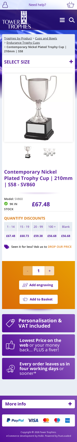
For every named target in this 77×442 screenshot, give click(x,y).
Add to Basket (41, 299)
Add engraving (41, 285)
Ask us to (53, 247)
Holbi (41, 436)
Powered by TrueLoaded (58, 436)
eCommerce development (20, 436)
